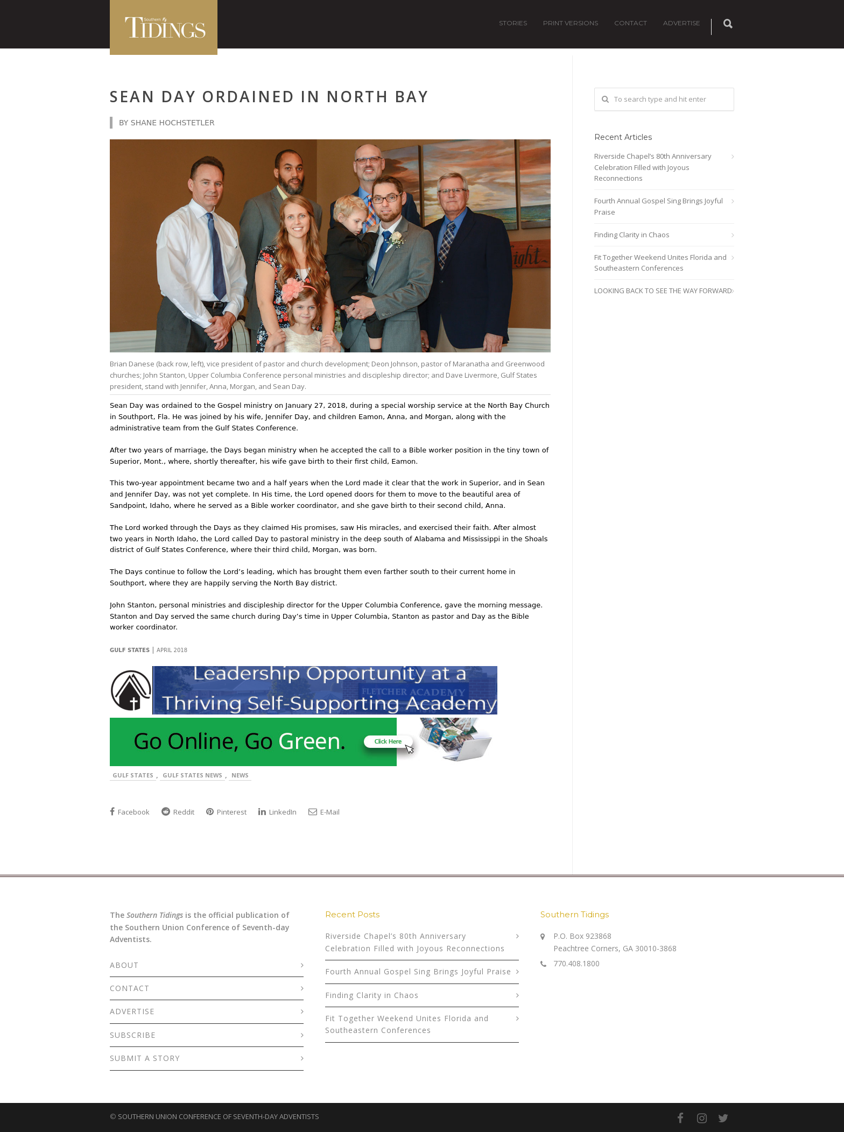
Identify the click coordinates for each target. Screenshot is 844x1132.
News (240, 775)
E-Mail (324, 812)
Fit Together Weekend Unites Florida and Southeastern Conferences (660, 262)
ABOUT (124, 965)
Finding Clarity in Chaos (632, 234)
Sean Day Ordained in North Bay (269, 96)
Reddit (177, 812)
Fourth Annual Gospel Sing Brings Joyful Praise (658, 206)
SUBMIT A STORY (145, 1058)
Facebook (130, 812)
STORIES (513, 23)
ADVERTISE (681, 23)
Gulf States (132, 775)
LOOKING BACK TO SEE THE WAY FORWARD (663, 290)
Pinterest (226, 812)
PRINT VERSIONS (570, 23)
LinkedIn (277, 812)
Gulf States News (192, 775)
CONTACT (630, 23)
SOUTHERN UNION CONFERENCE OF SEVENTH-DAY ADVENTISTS (218, 1116)
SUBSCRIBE (133, 1035)
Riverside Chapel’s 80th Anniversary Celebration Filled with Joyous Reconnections (653, 167)
